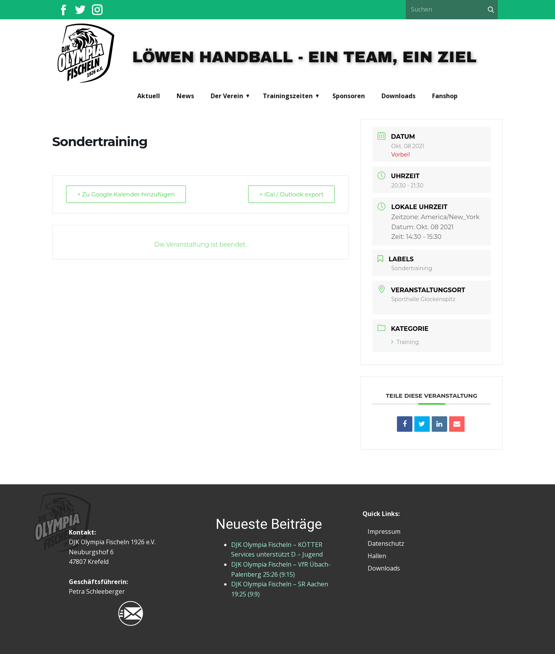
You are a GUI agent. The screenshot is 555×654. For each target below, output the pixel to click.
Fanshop (445, 96)
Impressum (384, 531)
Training (405, 342)
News (185, 96)
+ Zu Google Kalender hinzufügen (126, 194)
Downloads (398, 96)
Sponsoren (348, 96)
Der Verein (227, 96)
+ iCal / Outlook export (291, 194)
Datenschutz (386, 543)
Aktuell (148, 96)
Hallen (377, 556)
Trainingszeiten (288, 96)
